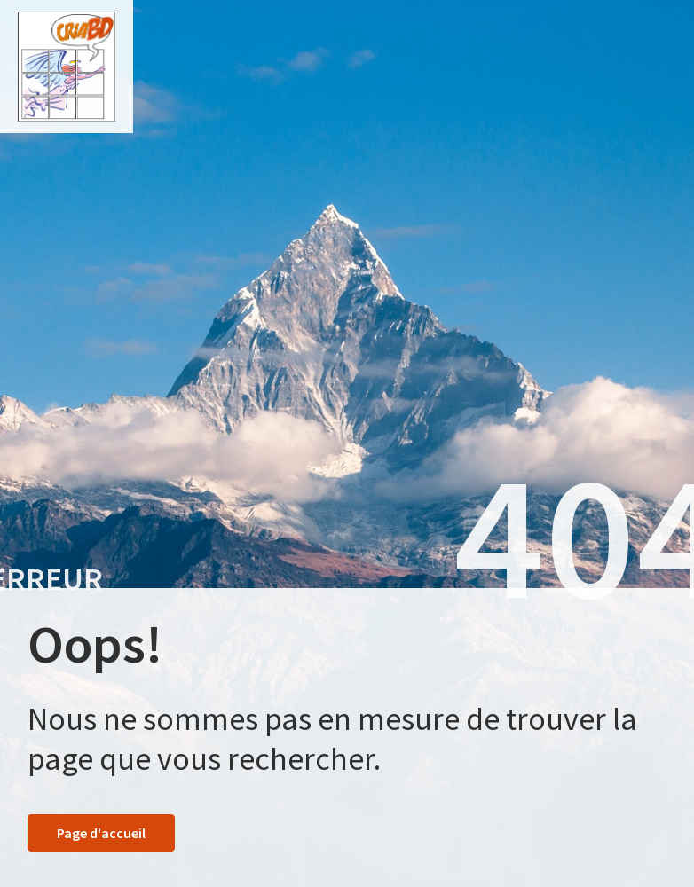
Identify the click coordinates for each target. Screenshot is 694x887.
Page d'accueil (101, 833)
